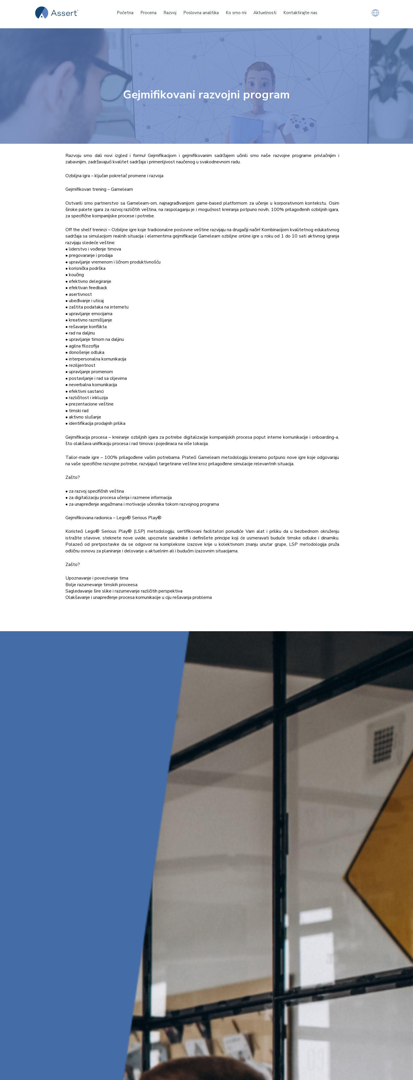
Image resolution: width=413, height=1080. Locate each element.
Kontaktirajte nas (300, 13)
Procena (148, 13)
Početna (125, 13)
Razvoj (169, 13)
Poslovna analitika (201, 13)
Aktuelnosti (264, 13)
